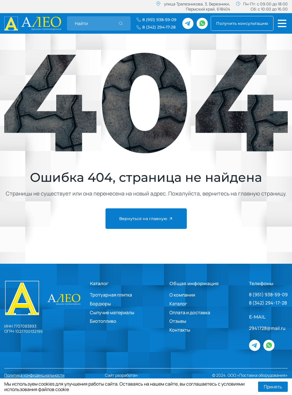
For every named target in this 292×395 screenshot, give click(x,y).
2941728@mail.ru (267, 328)
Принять (273, 387)
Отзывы (177, 321)
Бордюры (100, 304)
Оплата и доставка (189, 312)
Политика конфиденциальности (34, 375)
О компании (182, 295)
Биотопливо (103, 321)
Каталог (99, 283)
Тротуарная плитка (111, 295)
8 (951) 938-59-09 (268, 294)
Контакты (179, 330)
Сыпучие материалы (112, 312)
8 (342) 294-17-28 (268, 303)
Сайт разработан (138, 375)
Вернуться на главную (146, 218)
